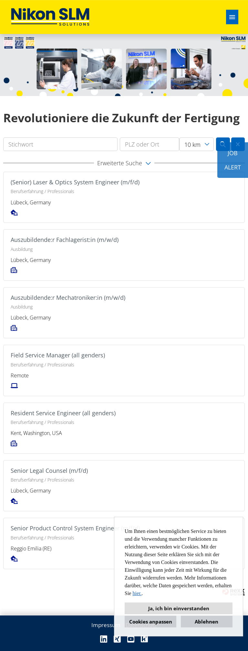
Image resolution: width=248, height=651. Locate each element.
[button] (124, 163)
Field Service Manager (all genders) (58, 355)
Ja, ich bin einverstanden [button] (178, 608)
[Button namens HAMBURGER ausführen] (232, 17)
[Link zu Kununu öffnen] (144, 639)
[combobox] (196, 144)
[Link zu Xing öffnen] (117, 639)
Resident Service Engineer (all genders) (63, 413)
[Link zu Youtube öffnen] (131, 639)
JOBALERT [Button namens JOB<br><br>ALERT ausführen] (232, 160)
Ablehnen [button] (206, 621)
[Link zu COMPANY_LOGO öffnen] (50, 17)
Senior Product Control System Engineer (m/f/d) (75, 528)
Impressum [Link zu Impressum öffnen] (105, 625)
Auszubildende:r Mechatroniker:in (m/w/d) (68, 297)
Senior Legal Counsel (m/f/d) (49, 470)
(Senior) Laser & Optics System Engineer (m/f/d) (75, 182)
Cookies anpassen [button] (150, 621)
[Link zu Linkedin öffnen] (103, 639)
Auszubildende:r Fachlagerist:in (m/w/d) (65, 240)
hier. (136, 593)
